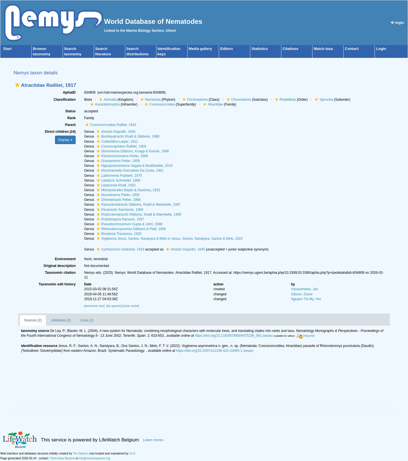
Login (381, 49)
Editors (226, 49)
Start (7, 49)
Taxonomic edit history (57, 284)
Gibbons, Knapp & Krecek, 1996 (132, 151)
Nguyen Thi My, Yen (306, 299)
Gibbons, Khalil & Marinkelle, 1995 (138, 214)
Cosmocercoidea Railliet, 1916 (110, 125)
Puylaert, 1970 (118, 176)
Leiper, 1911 (116, 142)
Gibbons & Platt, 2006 (130, 229)
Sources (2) (33, 320)
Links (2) (87, 320)
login (397, 22)
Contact (351, 49)
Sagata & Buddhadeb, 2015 (134, 166)
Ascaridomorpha (104, 104)
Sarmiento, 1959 (119, 210)
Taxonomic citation (60, 273)
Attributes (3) (61, 320)
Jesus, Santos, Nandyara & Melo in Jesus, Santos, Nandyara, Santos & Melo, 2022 (169, 239)
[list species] (114, 306)
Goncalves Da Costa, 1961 (129, 170)
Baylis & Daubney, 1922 (127, 190)
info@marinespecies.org (94, 458)
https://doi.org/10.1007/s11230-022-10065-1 (209, 351)
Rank (71, 118)
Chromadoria (238, 100)
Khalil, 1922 (115, 185)
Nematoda (150, 100)
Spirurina (323, 100)
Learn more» (153, 440)
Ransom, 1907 (119, 219)
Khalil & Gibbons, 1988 (127, 136)
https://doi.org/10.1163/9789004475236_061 (228, 336)
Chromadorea (194, 100)
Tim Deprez (80, 453)
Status (70, 111)
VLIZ (132, 453)
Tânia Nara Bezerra (62, 458)
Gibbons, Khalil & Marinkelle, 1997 (138, 205)
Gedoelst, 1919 (119, 249)
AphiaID (69, 92)
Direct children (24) (60, 132)
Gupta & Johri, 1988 (128, 224)
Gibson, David (301, 294)
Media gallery (200, 49)
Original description (60, 266)
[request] (308, 335)
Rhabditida (285, 100)
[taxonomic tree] (94, 306)
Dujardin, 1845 (115, 132)
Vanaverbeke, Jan (304, 289)
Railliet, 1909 (120, 146)
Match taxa (323, 49)
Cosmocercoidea (159, 104)
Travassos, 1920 (118, 234)
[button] (17, 85)
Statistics (259, 49)
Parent (70, 125)
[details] (268, 335)
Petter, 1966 (121, 156)
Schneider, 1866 (118, 180)
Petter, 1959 (117, 161)
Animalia (107, 100)
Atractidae (212, 104)
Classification (65, 100)
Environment (65, 259)
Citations (290, 49)
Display (65, 140)
